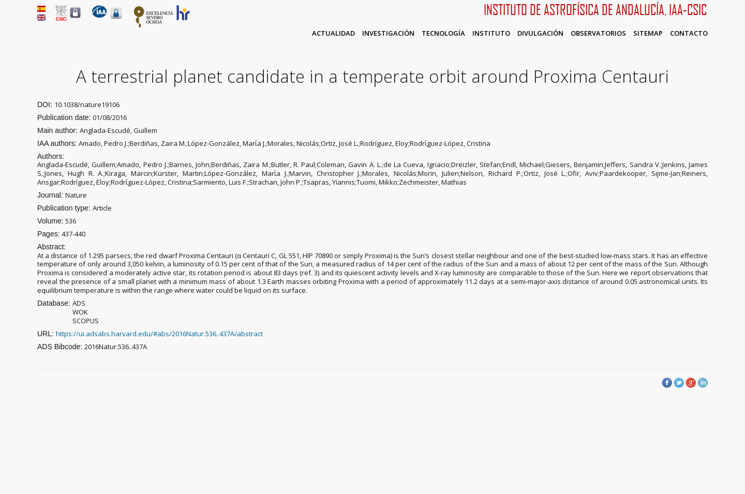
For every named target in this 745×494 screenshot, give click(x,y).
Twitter (679, 383)
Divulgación (540, 33)
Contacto (689, 33)
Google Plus (691, 383)
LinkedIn (702, 383)
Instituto (491, 33)
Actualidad (333, 33)
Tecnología (443, 33)
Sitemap (648, 33)
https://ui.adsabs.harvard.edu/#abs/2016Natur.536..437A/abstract (159, 333)
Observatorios (598, 33)
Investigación (388, 33)
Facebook (667, 383)
